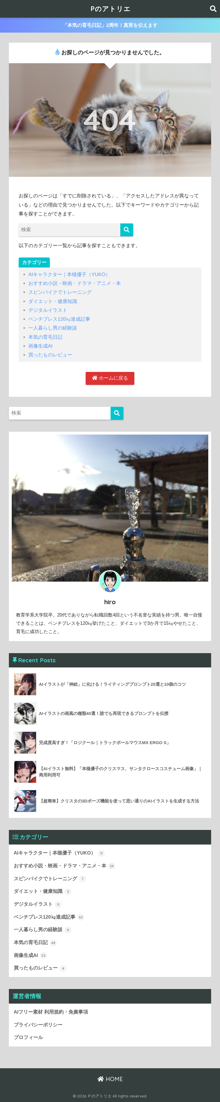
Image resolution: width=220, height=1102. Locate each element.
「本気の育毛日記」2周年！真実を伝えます (110, 25)
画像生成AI (40, 346)
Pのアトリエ (111, 9)
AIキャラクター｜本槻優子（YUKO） (69, 274)
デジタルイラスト (47, 310)
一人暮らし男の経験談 (52, 328)
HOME (110, 1079)
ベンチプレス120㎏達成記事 (59, 319)
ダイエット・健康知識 (52, 301)
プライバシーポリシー (38, 1025)
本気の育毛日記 (45, 337)
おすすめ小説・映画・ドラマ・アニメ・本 (74, 283)
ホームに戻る (110, 378)
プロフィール (28, 1037)
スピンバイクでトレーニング (60, 292)
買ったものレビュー (50, 355)
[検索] (126, 229)
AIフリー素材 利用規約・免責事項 (51, 1012)
